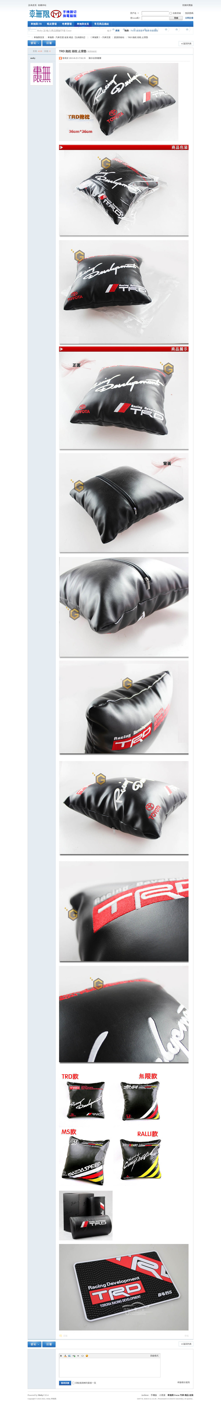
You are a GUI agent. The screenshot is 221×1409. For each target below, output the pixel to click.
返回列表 (187, 43)
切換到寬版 (187, 5)
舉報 (187, 1336)
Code (82, 1355)
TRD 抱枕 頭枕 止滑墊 (138, 37)
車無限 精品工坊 (29, 37)
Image (69, 1355)
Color (65, 1355)
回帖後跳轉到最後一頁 (84, 1383)
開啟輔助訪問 (180, 5)
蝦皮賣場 (52, 24)
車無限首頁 (83, 24)
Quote (78, 1355)
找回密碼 (189, 13)
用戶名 (133, 13)
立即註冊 (189, 18)
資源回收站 (119, 37)
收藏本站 (42, 5)
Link (74, 1355)
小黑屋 (162, 1395)
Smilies (87, 1355)
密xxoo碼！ (135, 18)
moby (32, 58)
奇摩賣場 (67, 24)
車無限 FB (36, 24)
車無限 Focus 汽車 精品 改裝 (180, 1395)
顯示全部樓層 (95, 58)
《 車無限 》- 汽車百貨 (100, 37)
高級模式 (154, 1356)
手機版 (154, 1395)
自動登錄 (175, 13)
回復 (65, 1336)
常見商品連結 (101, 24)
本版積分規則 (183, 1382)
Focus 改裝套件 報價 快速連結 (144, 30)
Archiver (145, 1395)
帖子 (109, 31)
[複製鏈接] (92, 51)
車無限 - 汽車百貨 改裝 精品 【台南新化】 (67, 37)
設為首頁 (32, 5)
